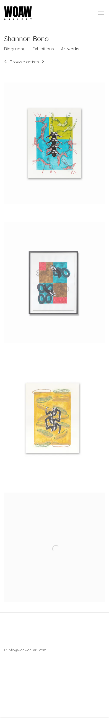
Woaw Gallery (18, 13)
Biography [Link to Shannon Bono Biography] (14, 48)
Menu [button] (101, 13)
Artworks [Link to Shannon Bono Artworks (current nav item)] (70, 48)
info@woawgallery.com (27, 650)
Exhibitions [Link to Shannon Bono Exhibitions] (43, 48)
